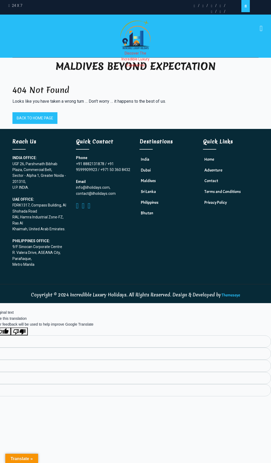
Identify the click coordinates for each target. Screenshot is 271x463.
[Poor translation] (19, 331)
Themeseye (230, 295)
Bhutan (147, 213)
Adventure (213, 170)
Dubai (146, 170)
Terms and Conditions (222, 191)
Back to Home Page (35, 118)
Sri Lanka (148, 191)
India (145, 159)
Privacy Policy (215, 202)
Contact (211, 180)
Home (209, 159)
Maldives (148, 180)
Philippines (150, 202)
